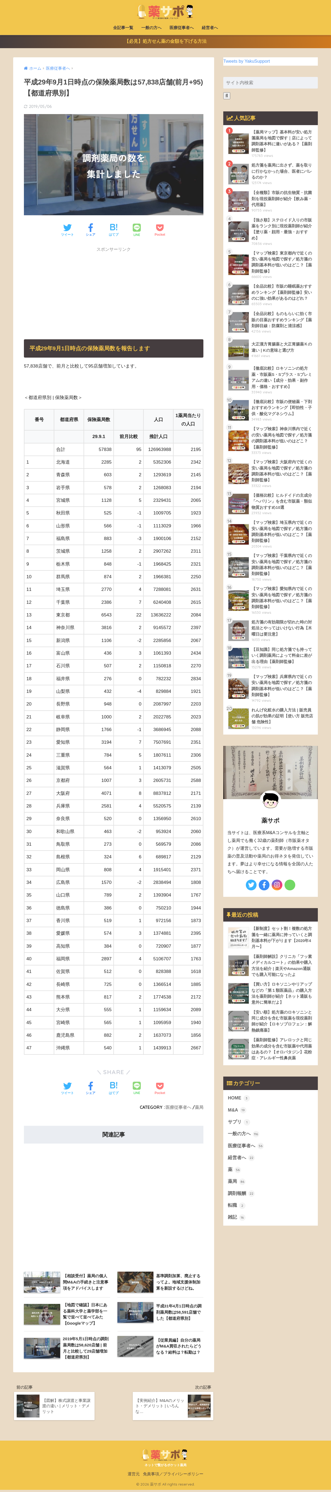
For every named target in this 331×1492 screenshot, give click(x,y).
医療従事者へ (182, 27)
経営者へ (210, 27)
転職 (237, 1212)
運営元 (134, 1476)
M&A (237, 1115)
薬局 (199, 1108)
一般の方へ (151, 27)
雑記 (237, 1224)
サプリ (239, 1127)
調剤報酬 (241, 1200)
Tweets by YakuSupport (247, 62)
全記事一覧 (123, 27)
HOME (239, 1104)
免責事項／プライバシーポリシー (173, 1476)
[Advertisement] (64, 290)
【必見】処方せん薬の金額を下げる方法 (165, 42)
